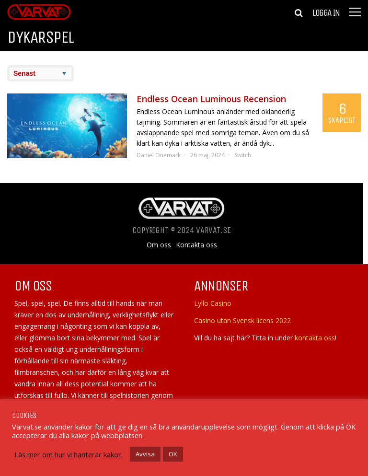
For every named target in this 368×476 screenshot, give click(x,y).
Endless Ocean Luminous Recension (211, 98)
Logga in (325, 13)
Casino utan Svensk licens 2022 (242, 320)
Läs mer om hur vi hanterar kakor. (68, 454)
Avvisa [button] (145, 454)
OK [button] (173, 454)
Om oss (159, 245)
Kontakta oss (196, 245)
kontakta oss (315, 337)
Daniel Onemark (159, 155)
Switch (242, 155)
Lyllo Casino (212, 303)
